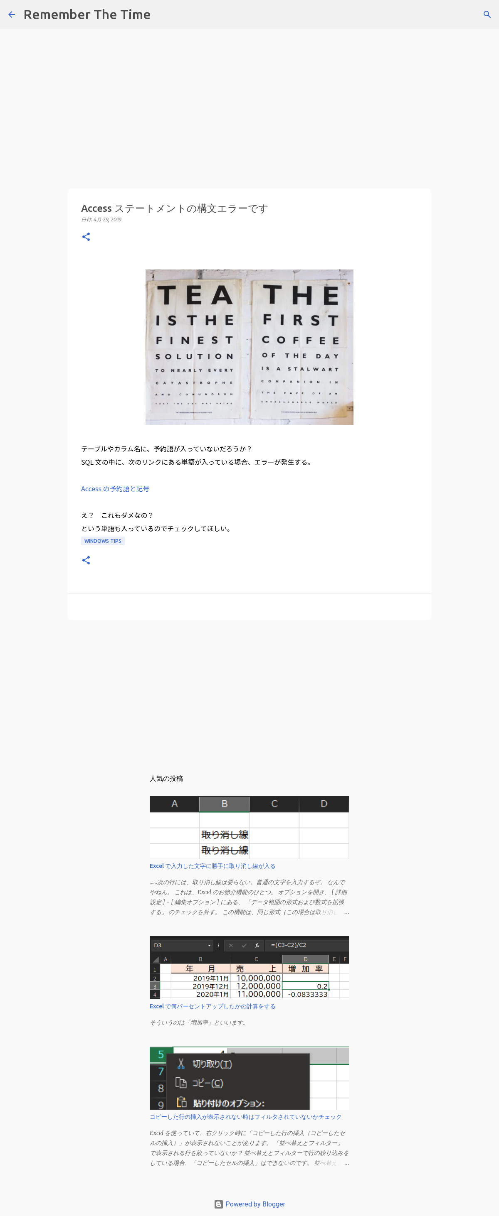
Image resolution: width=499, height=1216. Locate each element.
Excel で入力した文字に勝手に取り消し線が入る (213, 866)
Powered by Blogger (249, 1204)
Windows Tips (102, 541)
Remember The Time (87, 14)
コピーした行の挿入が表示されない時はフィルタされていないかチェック (246, 1116)
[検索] (163, 15)
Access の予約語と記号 (115, 488)
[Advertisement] (249, 58)
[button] (86, 237)
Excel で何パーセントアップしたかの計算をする (213, 1006)
